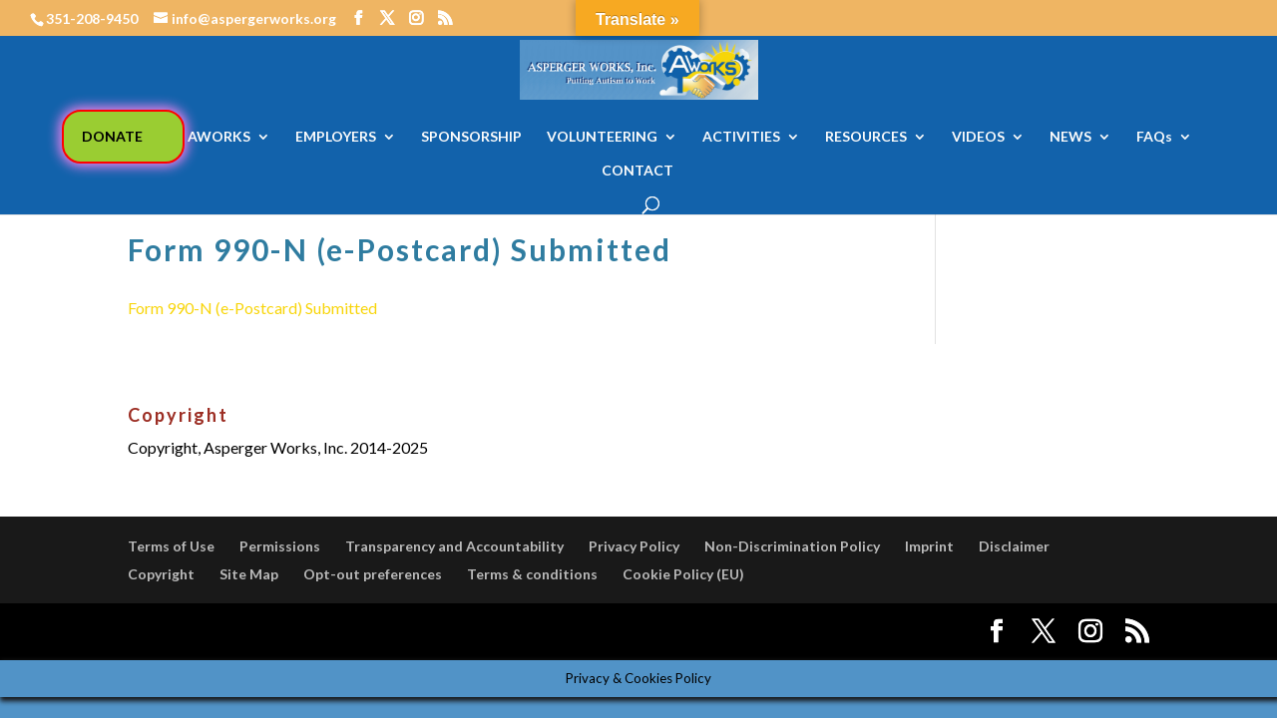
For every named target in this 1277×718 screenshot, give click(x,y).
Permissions (279, 546)
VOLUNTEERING (602, 137)
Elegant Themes (275, 631)
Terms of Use (171, 546)
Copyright (161, 573)
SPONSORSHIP (471, 137)
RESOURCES (866, 137)
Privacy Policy (634, 546)
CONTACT (637, 171)
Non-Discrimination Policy (792, 546)
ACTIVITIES (741, 137)
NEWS (1070, 137)
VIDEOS (978, 137)
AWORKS (219, 137)
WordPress (475, 631)
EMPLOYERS (335, 137)
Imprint (929, 546)
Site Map (248, 573)
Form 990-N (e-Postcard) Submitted (252, 307)
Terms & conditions (532, 573)
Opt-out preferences (372, 573)
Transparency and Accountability (454, 546)
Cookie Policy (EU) (683, 573)
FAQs (1154, 137)
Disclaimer (1014, 546)
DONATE (112, 136)
